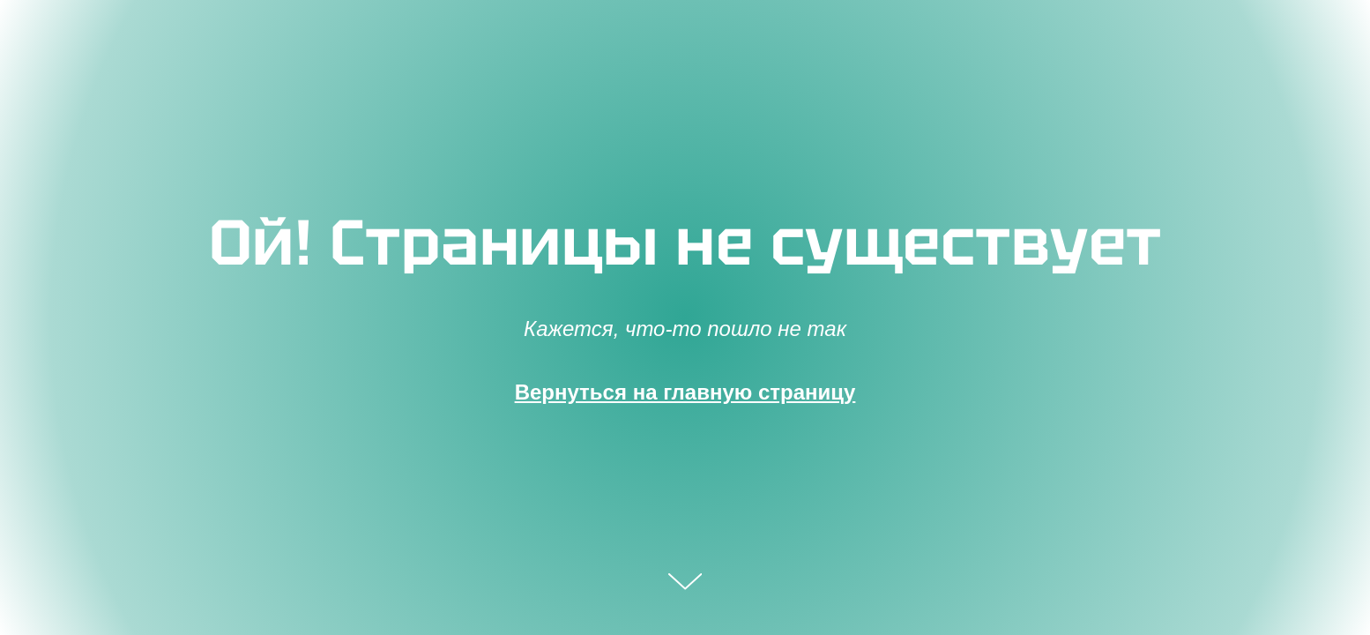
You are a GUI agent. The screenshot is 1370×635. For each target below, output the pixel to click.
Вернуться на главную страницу (685, 392)
